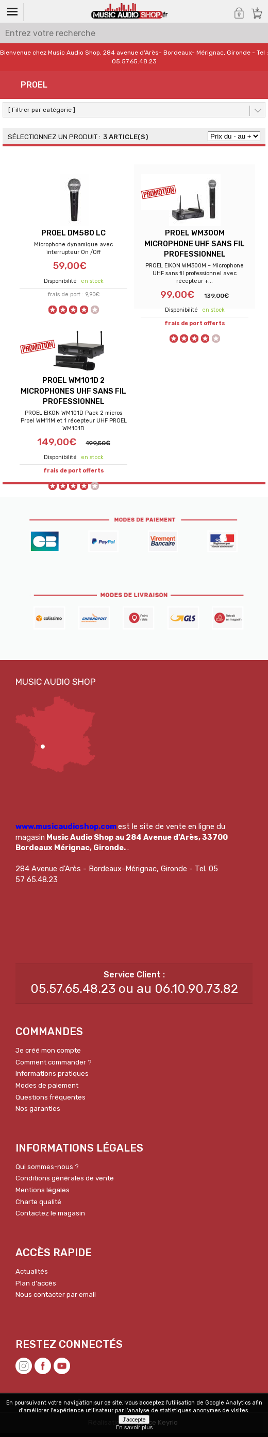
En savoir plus (134, 1427)
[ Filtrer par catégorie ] (41, 109)
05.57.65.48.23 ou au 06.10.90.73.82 (134, 993)
